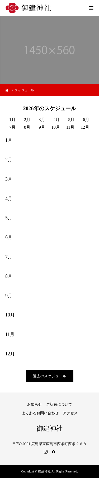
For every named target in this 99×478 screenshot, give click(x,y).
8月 (27, 127)
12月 (85, 127)
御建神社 (49, 428)
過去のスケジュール (49, 376)
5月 (71, 119)
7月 (12, 127)
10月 (55, 127)
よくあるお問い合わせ (40, 413)
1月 (12, 119)
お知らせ (34, 404)
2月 (27, 119)
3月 (42, 119)
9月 (42, 127)
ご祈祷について (59, 404)
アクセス (70, 413)
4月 (56, 119)
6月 (86, 119)
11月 (70, 127)
